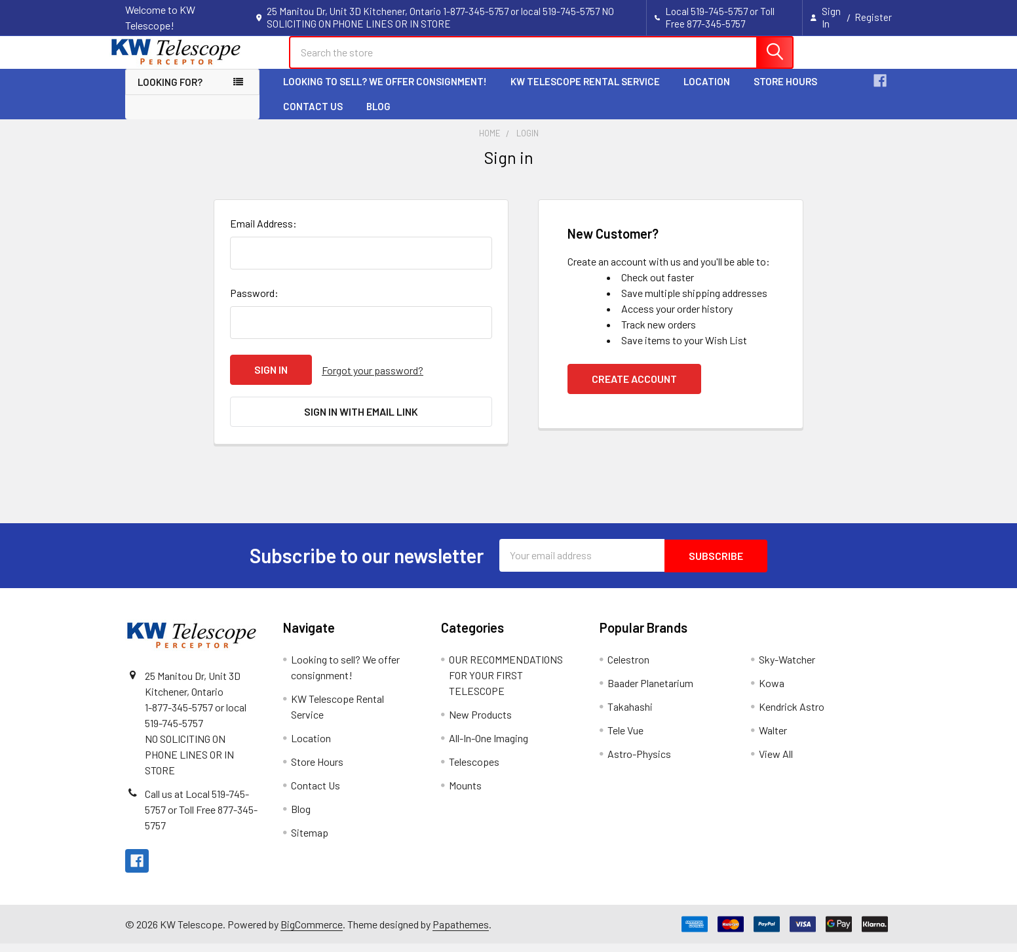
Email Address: (263, 235)
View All (776, 762)
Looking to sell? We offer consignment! (385, 93)
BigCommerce (311, 932)
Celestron (628, 668)
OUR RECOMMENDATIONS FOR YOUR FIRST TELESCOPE (506, 683)
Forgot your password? (372, 381)
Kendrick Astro (791, 715)
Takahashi (630, 715)
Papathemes (460, 932)
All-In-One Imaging (488, 746)
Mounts (465, 793)
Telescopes (474, 770)
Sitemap (309, 841)
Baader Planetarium (650, 691)
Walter (773, 738)
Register (873, 17)
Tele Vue (625, 738)
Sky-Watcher (787, 668)
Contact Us (313, 118)
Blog (378, 118)
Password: (254, 304)
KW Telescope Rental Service (585, 93)
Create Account (634, 390)
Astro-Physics (639, 762)
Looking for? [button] (170, 94)
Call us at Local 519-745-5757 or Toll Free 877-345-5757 (201, 818)
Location (706, 93)
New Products (480, 723)
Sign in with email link (361, 422)
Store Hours (785, 93)
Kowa (771, 691)
